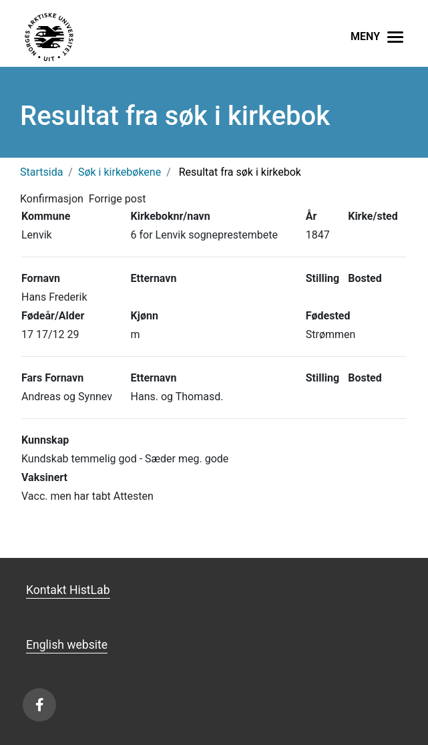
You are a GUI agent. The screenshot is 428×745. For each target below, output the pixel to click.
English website (67, 644)
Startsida (41, 172)
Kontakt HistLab (68, 590)
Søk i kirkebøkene (119, 172)
